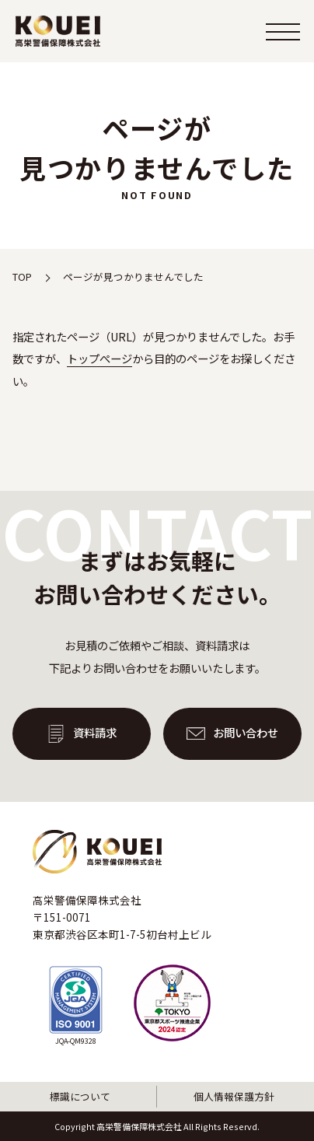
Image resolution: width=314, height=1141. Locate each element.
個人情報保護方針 (234, 1096)
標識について (80, 1096)
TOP (22, 276)
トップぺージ (99, 358)
